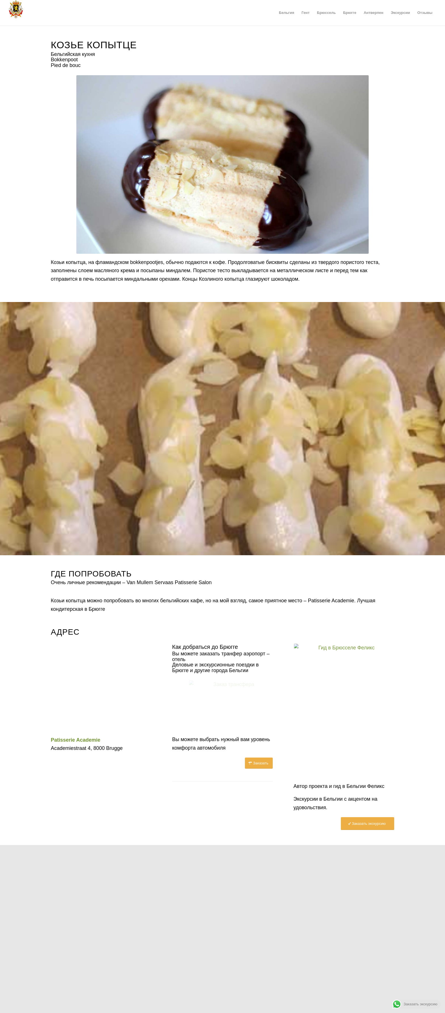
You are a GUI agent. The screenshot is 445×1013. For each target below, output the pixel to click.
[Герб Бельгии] (16, 13)
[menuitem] (286, 13)
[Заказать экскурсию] (367, 823)
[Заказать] (259, 763)
